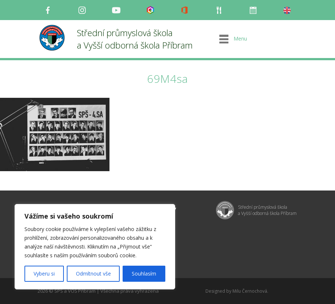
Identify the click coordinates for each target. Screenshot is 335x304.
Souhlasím (144, 273)
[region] (95, 246)
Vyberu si (44, 273)
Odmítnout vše (93, 273)
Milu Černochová (249, 291)
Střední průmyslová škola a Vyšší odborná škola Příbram (135, 39)
